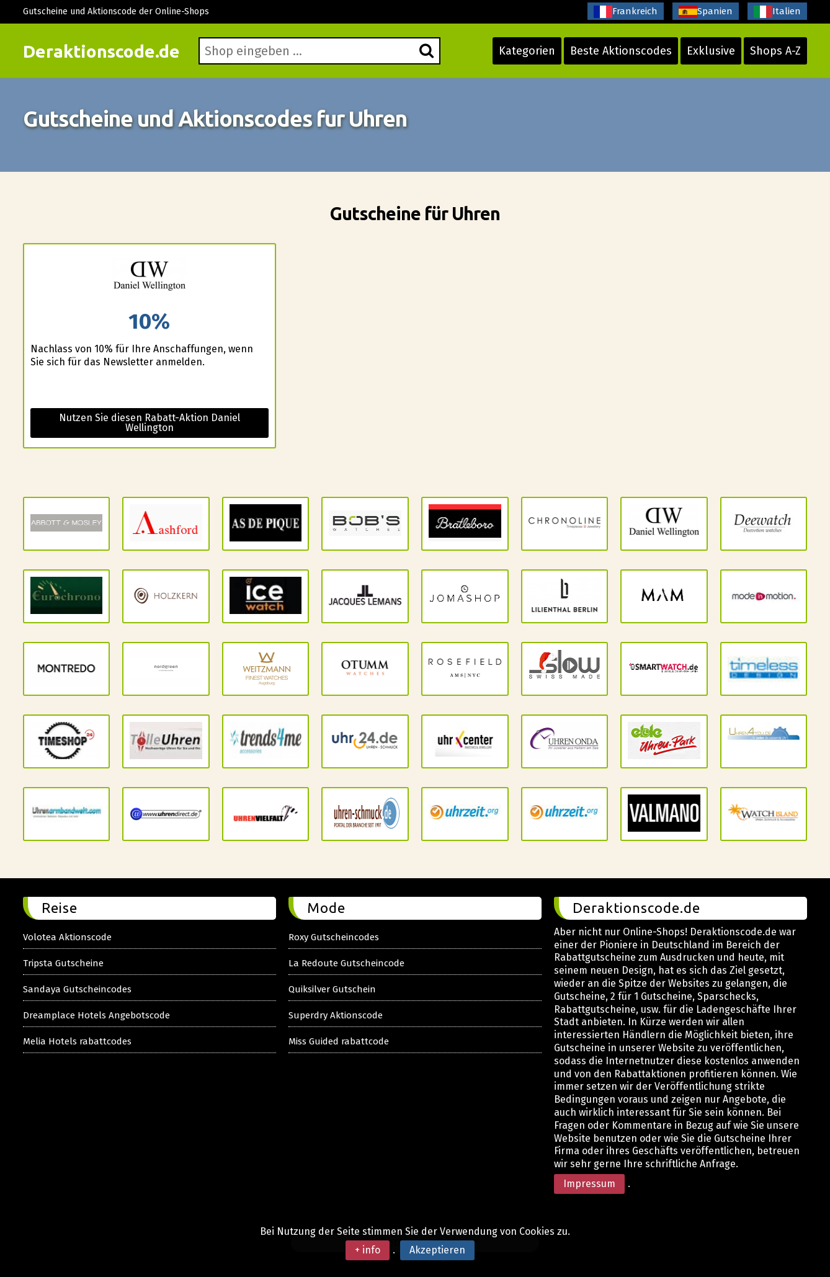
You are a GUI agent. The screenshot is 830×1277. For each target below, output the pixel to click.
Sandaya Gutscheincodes (77, 989)
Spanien (706, 12)
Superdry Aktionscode (335, 1015)
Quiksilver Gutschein (332, 989)
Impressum (589, 1184)
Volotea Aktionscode (67, 937)
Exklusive (711, 51)
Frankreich (626, 12)
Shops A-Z (775, 51)
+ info (367, 1250)
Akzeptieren (437, 1250)
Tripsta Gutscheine (63, 963)
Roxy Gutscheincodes (333, 937)
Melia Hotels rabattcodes (77, 1041)
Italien (777, 12)
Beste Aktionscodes (621, 51)
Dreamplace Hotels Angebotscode (96, 1015)
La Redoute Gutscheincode (346, 963)
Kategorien (527, 51)
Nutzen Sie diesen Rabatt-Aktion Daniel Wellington (149, 423)
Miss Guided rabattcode (338, 1041)
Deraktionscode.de (101, 51)
